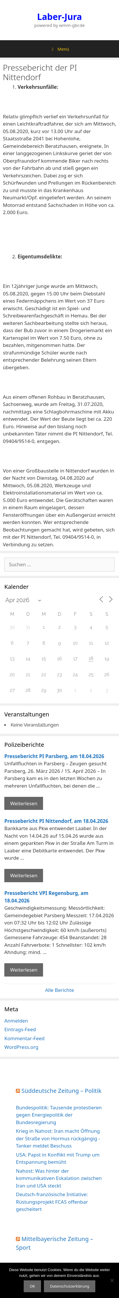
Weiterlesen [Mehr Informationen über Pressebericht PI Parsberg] (23, 803)
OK (32, 1286)
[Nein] (112, 1280)
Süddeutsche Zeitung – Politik (61, 1091)
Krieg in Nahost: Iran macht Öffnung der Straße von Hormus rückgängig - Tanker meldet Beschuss (58, 1138)
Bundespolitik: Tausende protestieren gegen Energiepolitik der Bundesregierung (59, 1115)
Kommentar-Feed (24, 1038)
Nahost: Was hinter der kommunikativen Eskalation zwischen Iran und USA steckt (59, 1178)
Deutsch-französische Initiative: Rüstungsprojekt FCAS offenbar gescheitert (52, 1201)
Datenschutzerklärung (69, 1286)
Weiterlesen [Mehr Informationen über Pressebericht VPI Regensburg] (23, 969)
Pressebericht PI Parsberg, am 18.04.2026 (54, 756)
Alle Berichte (59, 990)
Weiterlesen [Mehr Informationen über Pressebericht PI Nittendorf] (23, 875)
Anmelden (16, 1020)
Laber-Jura (59, 17)
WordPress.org (21, 1047)
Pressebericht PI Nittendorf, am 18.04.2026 (56, 821)
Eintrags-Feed (20, 1029)
